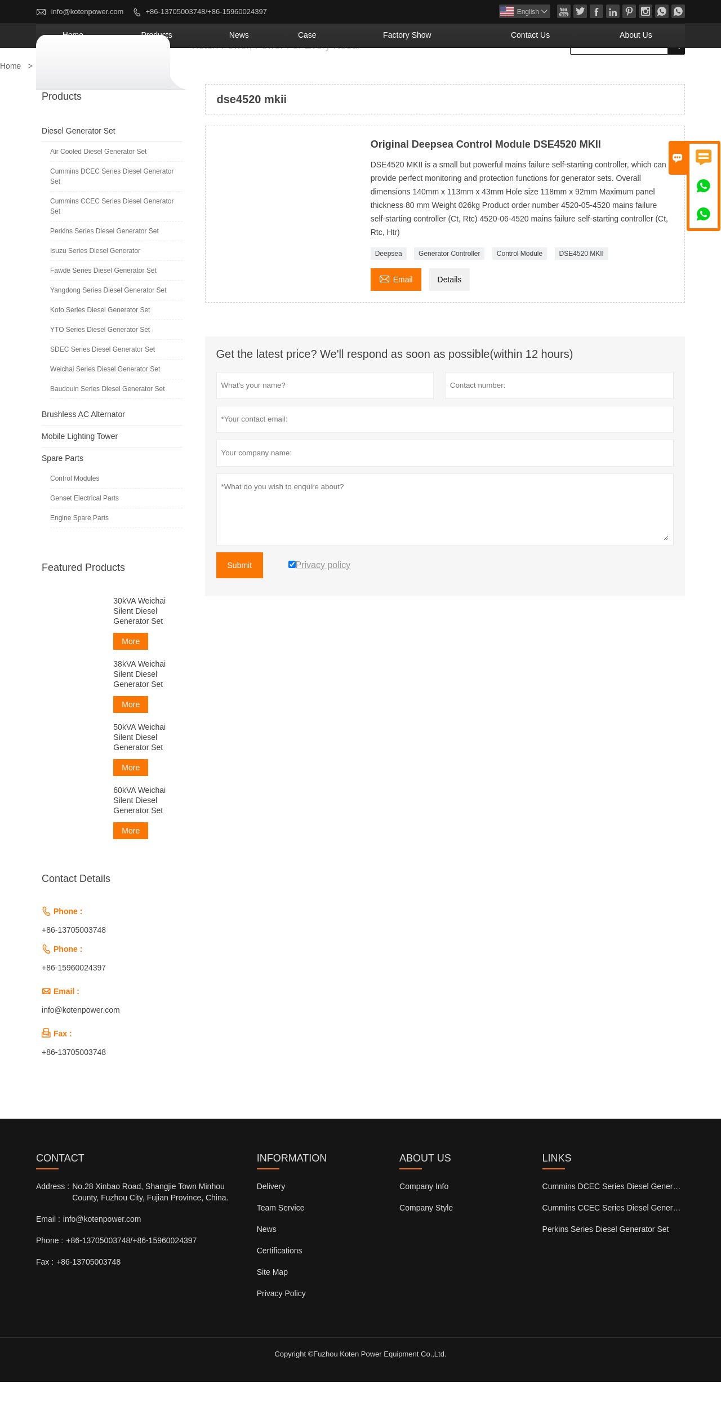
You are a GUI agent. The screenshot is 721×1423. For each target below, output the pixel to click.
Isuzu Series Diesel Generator (95, 292)
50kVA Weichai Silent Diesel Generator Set (139, 778)
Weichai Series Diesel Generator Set (105, 410)
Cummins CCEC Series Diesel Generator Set (111, 247)
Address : (52, 1227)
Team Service (281, 1248)
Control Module (519, 295)
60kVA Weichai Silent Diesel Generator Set (139, 841)
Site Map (272, 1313)
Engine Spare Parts (79, 559)
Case (397, 76)
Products (283, 76)
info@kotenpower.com (87, 11)
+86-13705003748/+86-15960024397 (206, 11)
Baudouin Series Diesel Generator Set (107, 430)
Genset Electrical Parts (84, 539)
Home (219, 76)
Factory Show (473, 76)
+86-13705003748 (74, 971)
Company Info (423, 1227)
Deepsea (388, 295)
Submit (240, 606)
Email (396, 319)
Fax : (45, 1302)
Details (450, 320)
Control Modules (74, 520)
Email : (48, 1260)
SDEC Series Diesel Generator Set (102, 390)
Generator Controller (449, 295)
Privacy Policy (281, 1334)
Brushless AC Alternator (83, 455)
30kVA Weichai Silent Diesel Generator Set (139, 652)
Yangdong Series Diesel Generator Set (108, 331)
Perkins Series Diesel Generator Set (104, 272)
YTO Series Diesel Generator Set (100, 371)
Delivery (271, 1227)
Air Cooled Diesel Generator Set (98, 193)
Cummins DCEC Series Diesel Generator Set (111, 218)
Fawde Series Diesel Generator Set (103, 312)
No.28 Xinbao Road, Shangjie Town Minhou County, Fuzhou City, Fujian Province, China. (150, 1233)
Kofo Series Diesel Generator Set (100, 351)
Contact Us (567, 76)
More (131, 682)
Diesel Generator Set (78, 171)
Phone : (49, 1281)
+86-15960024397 (74, 1008)
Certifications (279, 1291)
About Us (647, 76)
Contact (60, 1199)
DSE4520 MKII (581, 295)
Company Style (426, 1248)
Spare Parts (62, 499)
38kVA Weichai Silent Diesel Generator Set (139, 715)
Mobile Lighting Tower (80, 477)
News (345, 76)
